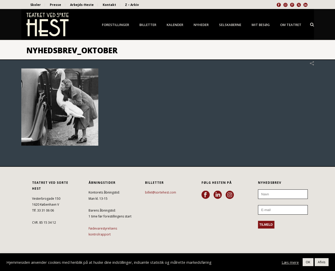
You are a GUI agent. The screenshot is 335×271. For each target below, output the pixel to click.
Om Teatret (290, 24)
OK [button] (308, 262)
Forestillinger (115, 24)
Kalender (175, 24)
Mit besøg (261, 24)
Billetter (147, 24)
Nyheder (201, 24)
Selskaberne (230, 24)
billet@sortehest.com (160, 192)
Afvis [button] (322, 262)
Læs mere (290, 262)
